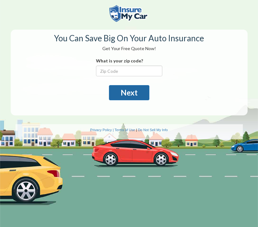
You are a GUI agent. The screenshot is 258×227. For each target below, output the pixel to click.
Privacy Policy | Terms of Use (112, 130)
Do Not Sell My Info (153, 130)
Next (129, 92)
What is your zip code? (119, 60)
